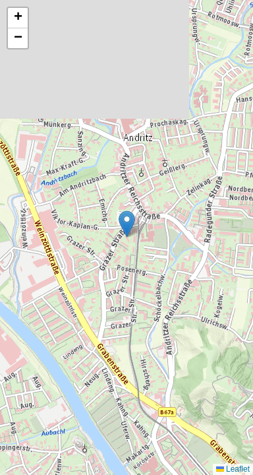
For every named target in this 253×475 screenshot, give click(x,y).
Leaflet (233, 469)
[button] (127, 224)
